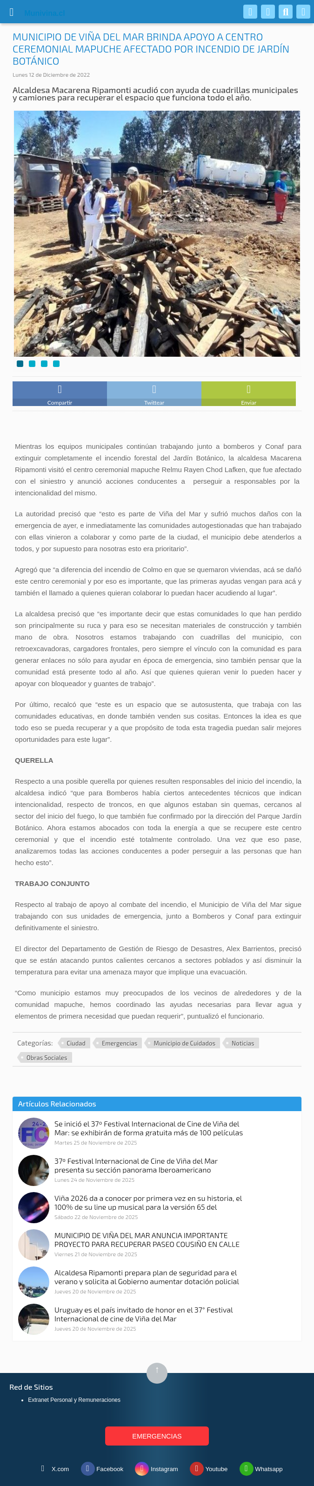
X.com (52, 1467)
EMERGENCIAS (156, 1436)
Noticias (243, 1043)
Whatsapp (261, 1467)
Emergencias (119, 1043)
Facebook (102, 1467)
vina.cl (33, 13)
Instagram (156, 1467)
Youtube (208, 1467)
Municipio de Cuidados (184, 1043)
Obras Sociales (47, 1057)
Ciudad (76, 1043)
